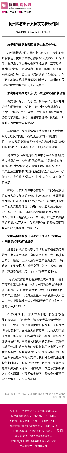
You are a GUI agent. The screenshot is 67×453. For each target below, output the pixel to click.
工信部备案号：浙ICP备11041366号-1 (33, 431)
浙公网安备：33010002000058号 (33, 436)
